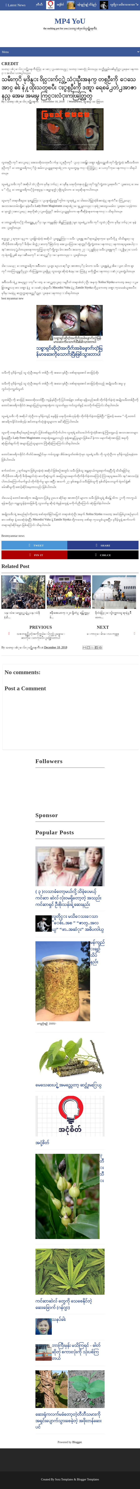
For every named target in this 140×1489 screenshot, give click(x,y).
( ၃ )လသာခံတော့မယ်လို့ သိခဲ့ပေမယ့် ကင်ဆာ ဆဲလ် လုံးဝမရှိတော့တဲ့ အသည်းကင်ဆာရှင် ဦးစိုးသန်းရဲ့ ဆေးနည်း (68, 898)
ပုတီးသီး (49, 4)
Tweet (36, 545)
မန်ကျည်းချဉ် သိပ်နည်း (96, 4)
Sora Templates (64, 1479)
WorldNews (75, 101)
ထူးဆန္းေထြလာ (93, 101)
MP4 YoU (70, 21)
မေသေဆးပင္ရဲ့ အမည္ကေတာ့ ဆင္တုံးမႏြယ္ (68, 1084)
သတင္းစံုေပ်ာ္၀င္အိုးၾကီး (23, 101)
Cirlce (103, 555)
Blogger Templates (88, 1479)
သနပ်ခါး (59, 1319)
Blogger (77, 1442)
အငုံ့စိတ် (69, 4)
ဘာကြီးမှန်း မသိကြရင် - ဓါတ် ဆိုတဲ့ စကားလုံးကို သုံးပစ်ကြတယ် (76, 1352)
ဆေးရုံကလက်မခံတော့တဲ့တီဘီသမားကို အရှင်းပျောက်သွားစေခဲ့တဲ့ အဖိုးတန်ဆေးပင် (68, 1421)
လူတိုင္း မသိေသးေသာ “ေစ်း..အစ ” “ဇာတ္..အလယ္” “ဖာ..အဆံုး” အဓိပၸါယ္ (78, 923)
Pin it (36, 555)
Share (103, 545)
